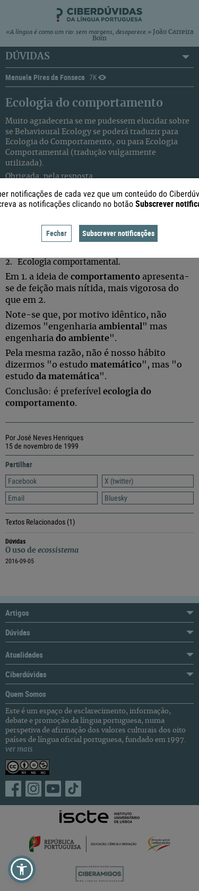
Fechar (56, 233)
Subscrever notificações (118, 233)
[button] (22, 869)
